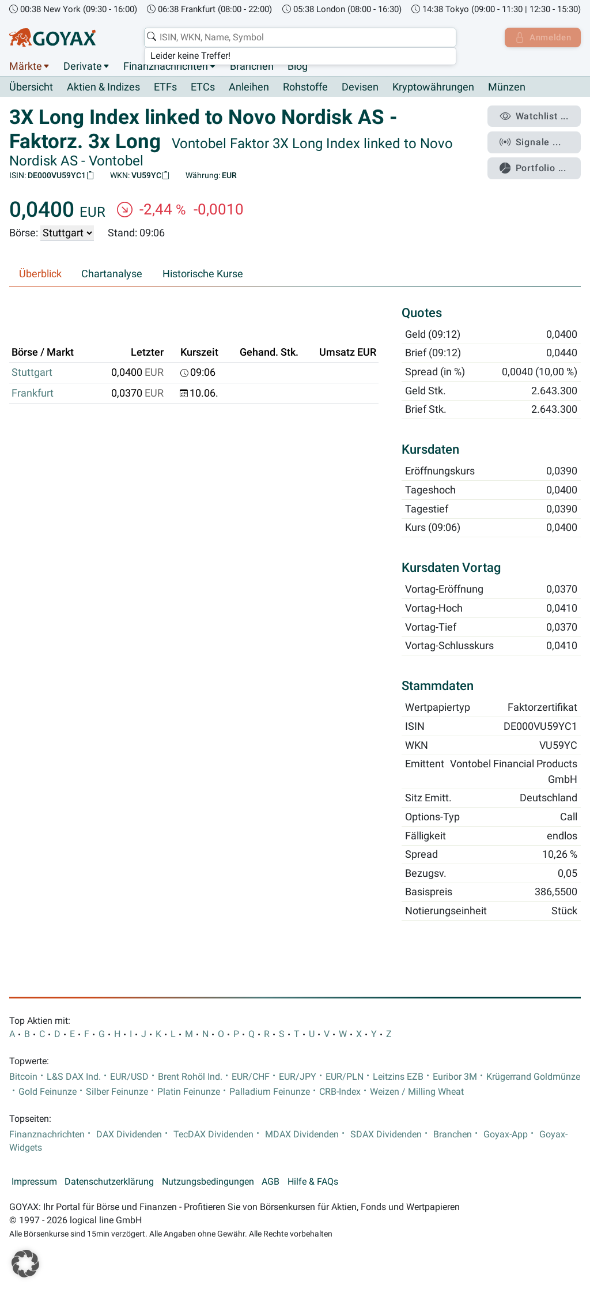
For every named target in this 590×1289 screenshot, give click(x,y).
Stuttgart (32, 373)
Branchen (252, 66)
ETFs (165, 87)
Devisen (360, 87)
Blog (298, 66)
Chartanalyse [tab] (111, 274)
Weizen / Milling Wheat (417, 1092)
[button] (25, 1263)
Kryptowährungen (433, 87)
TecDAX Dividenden (213, 1134)
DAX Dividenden (129, 1134)
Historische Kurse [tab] (202, 274)
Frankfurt (33, 393)
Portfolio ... (535, 164)
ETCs (203, 87)
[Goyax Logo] (52, 37)
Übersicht (31, 87)
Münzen (506, 87)
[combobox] (298, 37)
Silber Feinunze (117, 1092)
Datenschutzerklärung (109, 1182)
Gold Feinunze (47, 1092)
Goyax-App (505, 1134)
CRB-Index (340, 1092)
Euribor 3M (455, 1077)
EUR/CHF (251, 1077)
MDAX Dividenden (302, 1134)
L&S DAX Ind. (74, 1077)
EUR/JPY (297, 1077)
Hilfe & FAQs (313, 1182)
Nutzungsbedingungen (208, 1182)
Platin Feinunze (188, 1092)
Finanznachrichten (165, 66)
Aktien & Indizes (103, 87)
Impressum (34, 1182)
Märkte (25, 66)
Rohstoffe (305, 87)
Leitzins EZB (398, 1077)
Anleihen (249, 87)
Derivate (82, 66)
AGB (270, 1182)
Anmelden (541, 37)
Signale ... (531, 140)
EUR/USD (129, 1077)
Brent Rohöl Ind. (190, 1077)
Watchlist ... (535, 116)
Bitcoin (23, 1077)
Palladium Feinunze (269, 1092)
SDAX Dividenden (386, 1134)
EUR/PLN (345, 1077)
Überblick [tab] (40, 274)
